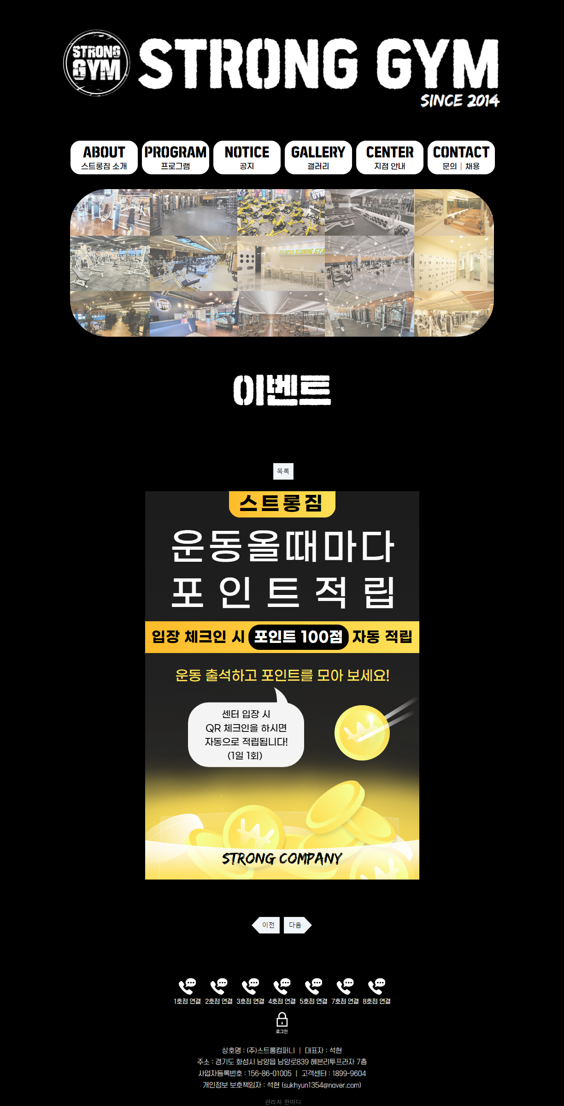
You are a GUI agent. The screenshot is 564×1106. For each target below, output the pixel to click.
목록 (283, 471)
